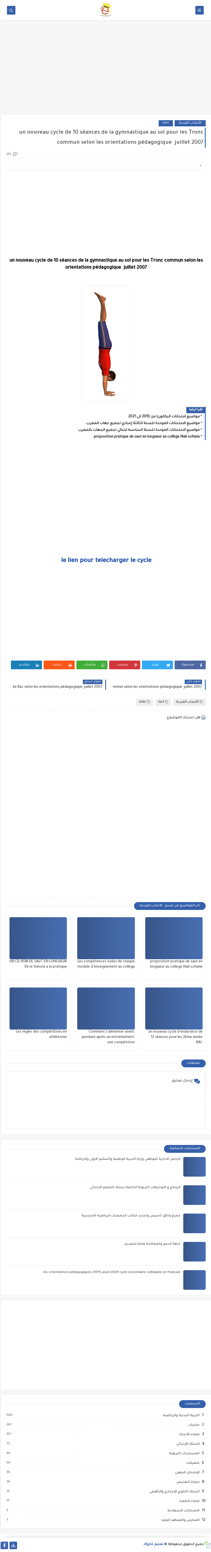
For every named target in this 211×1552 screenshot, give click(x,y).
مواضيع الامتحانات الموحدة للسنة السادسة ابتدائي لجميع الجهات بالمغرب (138, 430)
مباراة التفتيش (187, 1482)
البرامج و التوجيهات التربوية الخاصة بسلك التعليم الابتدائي (135, 1187)
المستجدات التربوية (183, 1453)
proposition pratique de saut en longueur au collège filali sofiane (146, 437)
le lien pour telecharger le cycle (105, 561)
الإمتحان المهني (186, 1472)
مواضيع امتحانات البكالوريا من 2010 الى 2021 (163, 417)
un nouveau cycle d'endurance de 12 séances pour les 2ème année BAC (175, 1037)
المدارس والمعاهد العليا (179, 1520)
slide (144, 702)
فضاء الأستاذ (188, 1434)
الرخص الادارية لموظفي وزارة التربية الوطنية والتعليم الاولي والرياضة (127, 1159)
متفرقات (192, 1463)
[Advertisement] (105, 71)
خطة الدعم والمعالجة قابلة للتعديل (151, 1244)
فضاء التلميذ (188, 1501)
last (165, 123)
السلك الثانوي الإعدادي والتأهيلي (174, 1492)
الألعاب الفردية (189, 123)
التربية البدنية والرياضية (180, 1415)
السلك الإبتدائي (187, 1444)
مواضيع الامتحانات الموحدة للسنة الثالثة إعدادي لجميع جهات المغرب (142, 424)
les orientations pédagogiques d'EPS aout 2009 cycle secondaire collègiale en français (111, 1272)
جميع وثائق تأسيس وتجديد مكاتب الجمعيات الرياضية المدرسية (130, 1216)
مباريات (193, 1425)
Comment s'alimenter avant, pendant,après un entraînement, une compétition (107, 1037)
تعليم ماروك (153, 1544)
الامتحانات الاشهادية (182, 1511)
